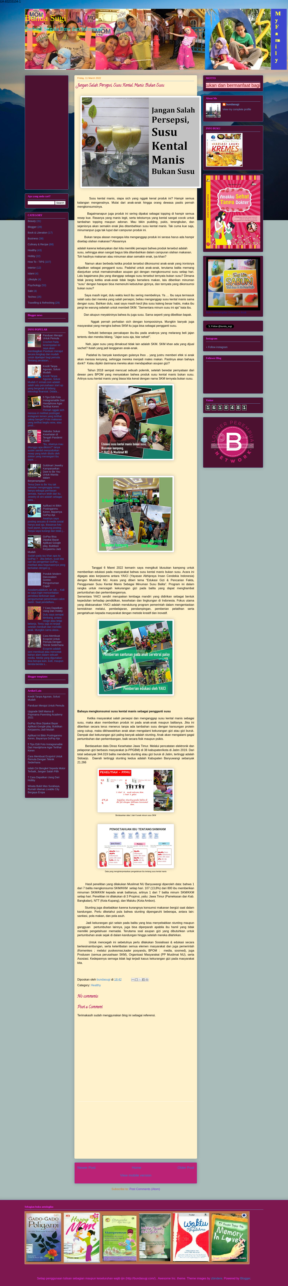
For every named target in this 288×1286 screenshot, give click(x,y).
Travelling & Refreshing (41, 302)
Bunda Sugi (45, 18)
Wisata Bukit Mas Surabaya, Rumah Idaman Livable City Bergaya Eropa (44, 789)
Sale (30, 290)
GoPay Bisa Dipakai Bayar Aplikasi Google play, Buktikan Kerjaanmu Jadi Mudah (44, 544)
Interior (32, 267)
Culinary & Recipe (38, 244)
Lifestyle (32, 279)
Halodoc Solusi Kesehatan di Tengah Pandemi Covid (52, 436)
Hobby (31, 256)
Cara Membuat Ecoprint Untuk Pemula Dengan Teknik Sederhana (53, 640)
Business (33, 238)
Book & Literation (37, 232)
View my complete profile (237, 109)
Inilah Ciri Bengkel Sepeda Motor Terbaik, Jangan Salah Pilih (46, 770)
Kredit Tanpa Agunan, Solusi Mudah (51, 369)
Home (136, 1168)
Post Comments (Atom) (144, 1189)
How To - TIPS (36, 261)
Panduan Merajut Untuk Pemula (53, 337)
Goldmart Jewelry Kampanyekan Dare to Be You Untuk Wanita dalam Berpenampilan (45, 473)
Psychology (34, 285)
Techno (32, 296)
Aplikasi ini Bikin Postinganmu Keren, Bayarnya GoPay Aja (52, 510)
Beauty (32, 221)
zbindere (216, 1278)
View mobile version (135, 1175)
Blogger (32, 226)
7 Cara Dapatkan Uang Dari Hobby (53, 609)
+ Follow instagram (217, 347)
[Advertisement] (135, 1130)
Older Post (185, 1168)
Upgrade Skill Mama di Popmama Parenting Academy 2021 (45, 714)
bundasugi (232, 104)
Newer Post (86, 1168)
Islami (31, 273)
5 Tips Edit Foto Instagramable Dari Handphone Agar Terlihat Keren (54, 402)
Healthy (96, 985)
